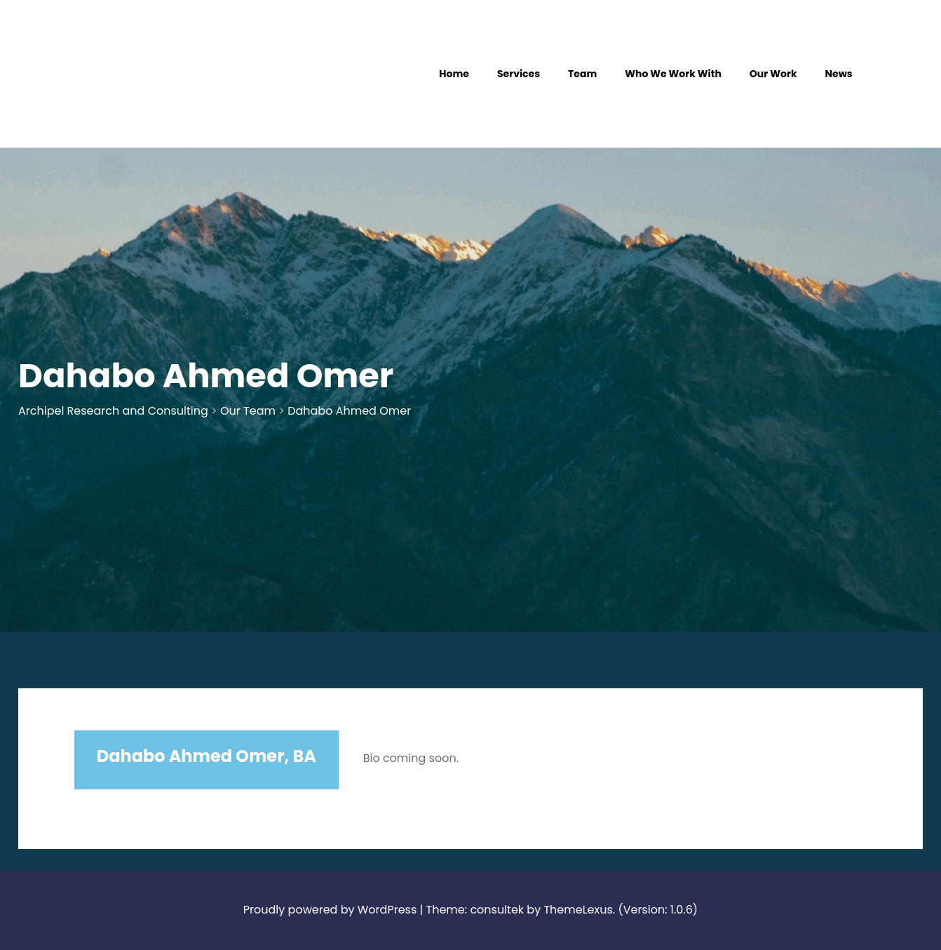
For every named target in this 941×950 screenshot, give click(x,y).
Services (518, 74)
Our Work (773, 74)
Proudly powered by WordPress (330, 910)
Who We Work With (673, 74)
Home (454, 74)
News (839, 74)
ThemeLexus (577, 910)
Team (582, 74)
